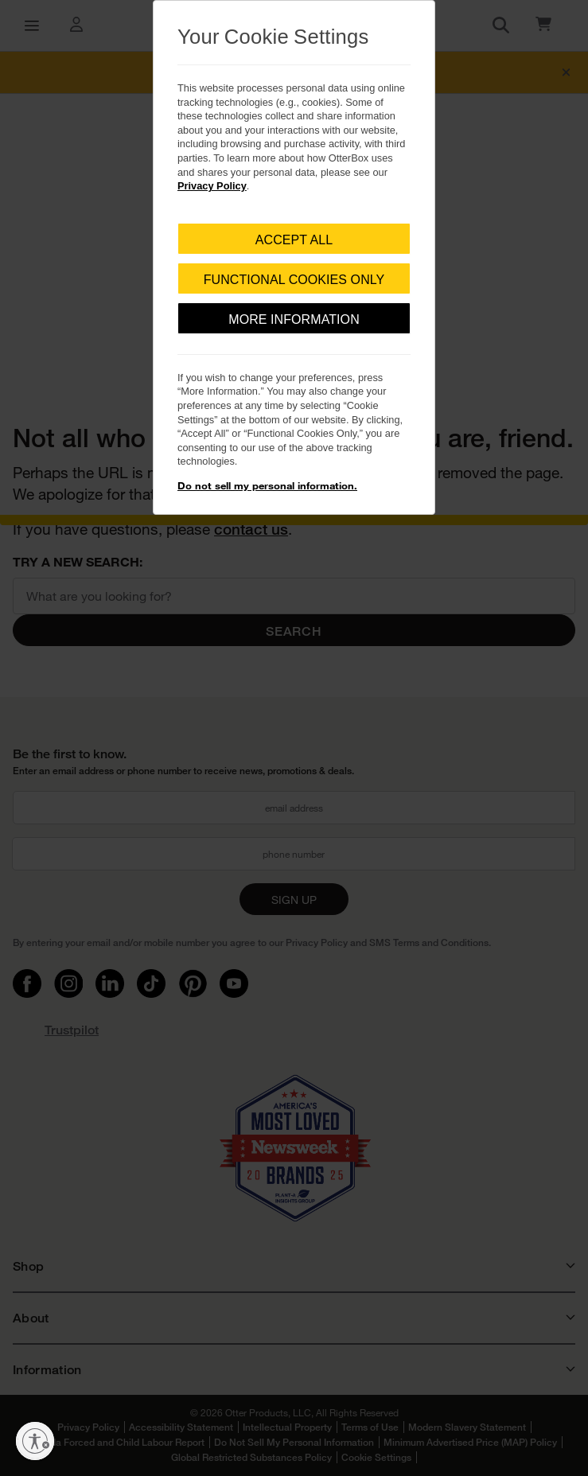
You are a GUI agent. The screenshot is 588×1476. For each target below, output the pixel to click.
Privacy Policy (212, 186)
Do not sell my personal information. (267, 485)
